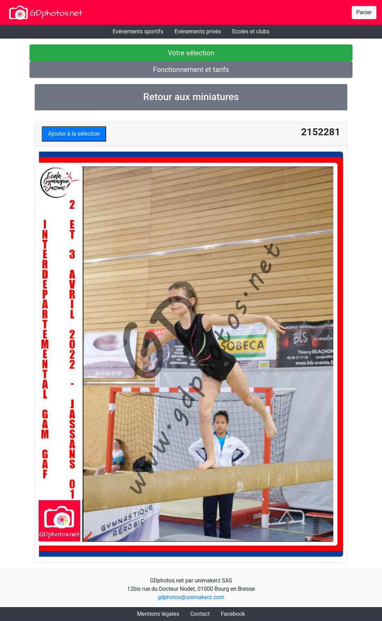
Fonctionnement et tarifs (191, 69)
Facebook (233, 614)
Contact (200, 614)
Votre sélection (191, 53)
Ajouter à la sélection (74, 133)
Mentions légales (158, 614)
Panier (364, 12)
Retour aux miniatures (191, 97)
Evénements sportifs (137, 31)
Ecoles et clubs (251, 31)
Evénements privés (198, 31)
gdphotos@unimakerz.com (191, 597)
